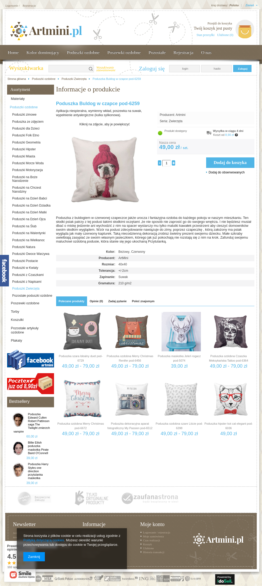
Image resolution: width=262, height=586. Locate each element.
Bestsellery (19, 401)
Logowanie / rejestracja (156, 532)
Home (13, 52)
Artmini (180, 115)
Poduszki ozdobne (83, 52)
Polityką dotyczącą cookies (43, 540)
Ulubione (148, 548)
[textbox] (68, 68)
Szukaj (91, 68)
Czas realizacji (151, 540)
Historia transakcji (153, 552)
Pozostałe (156, 52)
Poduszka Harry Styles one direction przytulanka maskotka (38, 471)
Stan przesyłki (206, 35)
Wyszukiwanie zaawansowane (106, 69)
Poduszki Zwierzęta (74, 78)
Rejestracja (29, 5)
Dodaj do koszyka (230, 162)
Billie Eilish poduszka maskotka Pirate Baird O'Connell (38, 448)
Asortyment (20, 89)
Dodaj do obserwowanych (227, 172)
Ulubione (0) (225, 35)
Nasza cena (167, 142)
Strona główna (17, 78)
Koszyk (147, 544)
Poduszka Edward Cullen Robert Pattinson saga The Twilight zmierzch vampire (32, 423)
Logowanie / (13, 5)
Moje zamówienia (153, 536)
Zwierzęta (176, 121)
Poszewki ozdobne (124, 52)
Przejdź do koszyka (219, 23)
